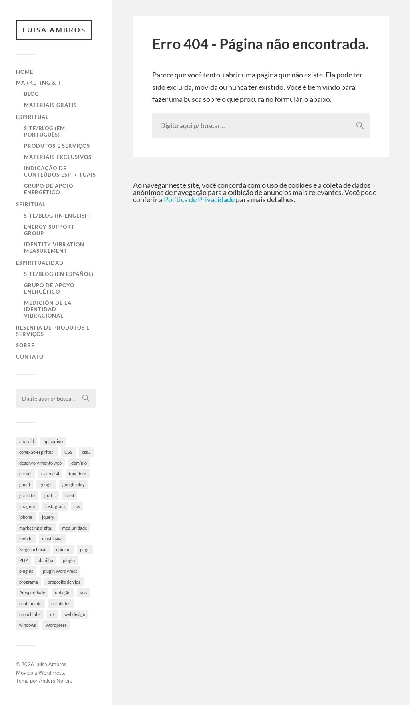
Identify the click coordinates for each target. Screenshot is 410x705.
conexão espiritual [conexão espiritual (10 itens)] (37, 452)
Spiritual (31, 204)
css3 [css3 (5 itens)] (86, 452)
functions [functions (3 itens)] (78, 473)
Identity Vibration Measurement (54, 247)
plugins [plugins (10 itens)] (26, 571)
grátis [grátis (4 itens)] (50, 495)
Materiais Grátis (50, 105)
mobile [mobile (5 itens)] (25, 538)
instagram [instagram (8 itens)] (55, 506)
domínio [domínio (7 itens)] (79, 462)
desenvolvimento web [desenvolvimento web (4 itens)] (40, 462)
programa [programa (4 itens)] (28, 581)
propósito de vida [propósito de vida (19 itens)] (64, 581)
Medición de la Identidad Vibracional (48, 309)
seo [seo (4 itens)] (83, 592)
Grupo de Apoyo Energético (49, 288)
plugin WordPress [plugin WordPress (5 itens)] (60, 571)
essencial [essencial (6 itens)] (50, 473)
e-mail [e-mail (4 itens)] (25, 473)
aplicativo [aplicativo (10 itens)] (53, 441)
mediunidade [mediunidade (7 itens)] (74, 527)
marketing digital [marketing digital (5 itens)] (35, 527)
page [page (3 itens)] (85, 549)
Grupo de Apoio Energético (48, 189)
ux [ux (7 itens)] (52, 614)
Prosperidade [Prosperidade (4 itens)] (32, 592)
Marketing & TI (39, 82)
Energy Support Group (49, 230)
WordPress (51, 672)
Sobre (25, 345)
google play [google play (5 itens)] (73, 484)
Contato (30, 356)
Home (24, 71)
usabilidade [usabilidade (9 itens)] (30, 603)
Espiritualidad (40, 263)
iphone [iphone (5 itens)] (25, 517)
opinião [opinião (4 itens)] (63, 549)
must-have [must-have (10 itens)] (52, 538)
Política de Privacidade (199, 199)
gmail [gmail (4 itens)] (24, 484)
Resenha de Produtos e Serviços (53, 330)
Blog (31, 94)
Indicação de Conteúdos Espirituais (60, 171)
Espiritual (32, 117)
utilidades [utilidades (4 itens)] (60, 603)
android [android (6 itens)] (26, 441)
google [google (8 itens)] (46, 484)
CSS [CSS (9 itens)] (68, 452)
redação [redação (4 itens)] (62, 592)
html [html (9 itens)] (69, 495)
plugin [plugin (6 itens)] (69, 560)
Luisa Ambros (54, 30)
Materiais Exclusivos (58, 157)
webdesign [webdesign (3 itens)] (74, 614)
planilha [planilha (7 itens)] (45, 560)
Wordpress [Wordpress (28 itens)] (56, 625)
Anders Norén (55, 680)
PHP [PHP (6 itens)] (23, 560)
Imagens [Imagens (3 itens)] (27, 506)
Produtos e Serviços (57, 146)
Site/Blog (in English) (57, 215)
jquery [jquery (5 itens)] (48, 517)
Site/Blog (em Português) (44, 131)
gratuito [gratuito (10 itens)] (27, 495)
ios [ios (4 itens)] (77, 506)
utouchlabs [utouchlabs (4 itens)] (29, 614)
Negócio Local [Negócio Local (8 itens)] (32, 549)
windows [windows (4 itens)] (27, 625)
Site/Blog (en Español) (59, 274)
